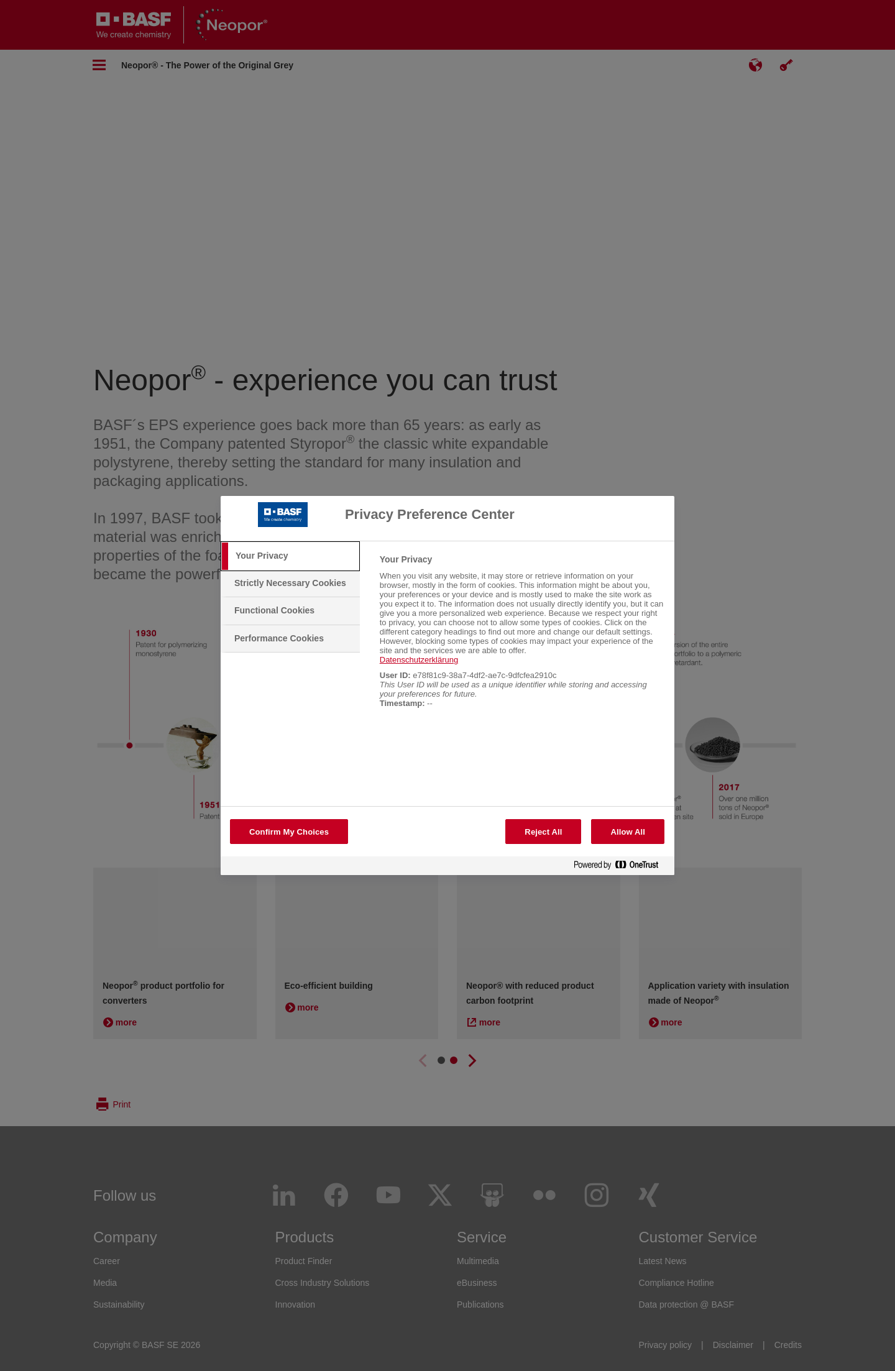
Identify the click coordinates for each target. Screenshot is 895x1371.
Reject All (543, 832)
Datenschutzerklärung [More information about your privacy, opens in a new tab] (419, 659)
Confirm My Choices (289, 832)
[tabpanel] (522, 638)
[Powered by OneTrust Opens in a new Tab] (621, 867)
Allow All (627, 832)
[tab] (290, 556)
